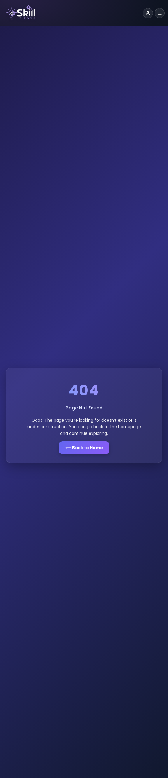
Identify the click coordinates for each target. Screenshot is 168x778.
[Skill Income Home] (72, 13)
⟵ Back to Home (84, 448)
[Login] (148, 13)
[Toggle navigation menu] (159, 13)
